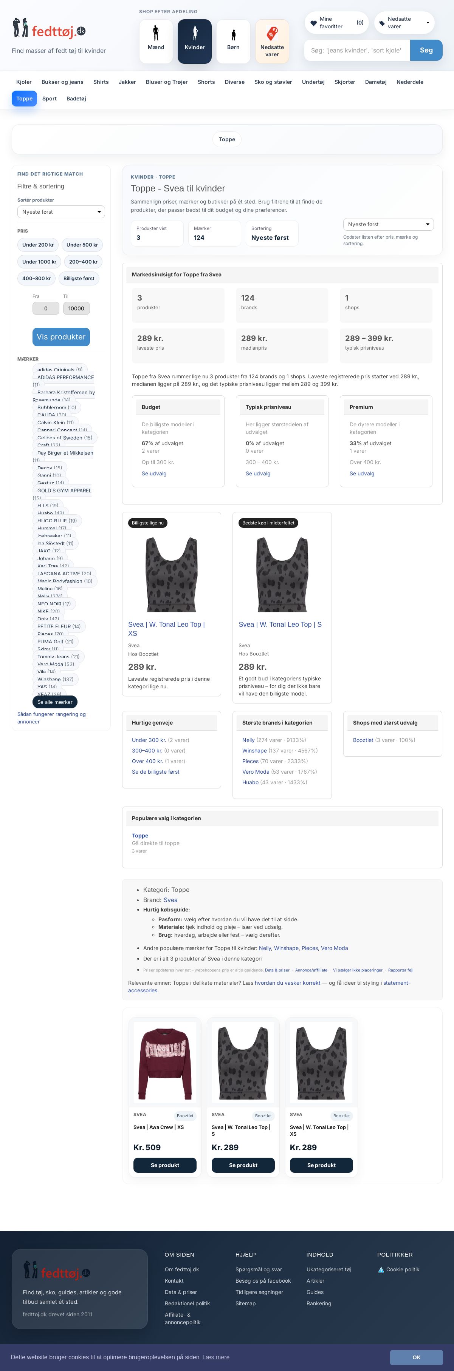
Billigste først (79, 278)
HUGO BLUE (57, 521)
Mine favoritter (337, 22)
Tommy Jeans (58, 657)
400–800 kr (36, 278)
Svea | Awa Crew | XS (158, 1127)
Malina (50, 589)
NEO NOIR (54, 604)
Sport (49, 98)
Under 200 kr (38, 245)
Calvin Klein (55, 422)
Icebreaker (54, 536)
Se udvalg (154, 473)
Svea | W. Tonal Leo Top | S (280, 624)
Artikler (315, 1280)
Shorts (206, 82)
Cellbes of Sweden (65, 438)
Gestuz (50, 483)
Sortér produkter (35, 200)
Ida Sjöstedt (55, 543)
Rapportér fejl (401, 970)
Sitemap (246, 1303)
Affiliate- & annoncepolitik (183, 1318)
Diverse (235, 82)
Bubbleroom (56, 407)
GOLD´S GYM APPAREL (62, 494)
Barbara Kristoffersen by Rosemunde (64, 396)
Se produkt (165, 1165)
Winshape (55, 679)
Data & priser (277, 970)
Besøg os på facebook (263, 1280)
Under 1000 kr (39, 262)
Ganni (49, 475)
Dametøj (376, 82)
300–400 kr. (147, 750)
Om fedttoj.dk (182, 1269)
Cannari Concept (62, 430)
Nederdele (410, 82)
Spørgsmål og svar (259, 1269)
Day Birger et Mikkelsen (63, 456)
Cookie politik (398, 1269)
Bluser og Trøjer (167, 82)
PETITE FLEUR (59, 626)
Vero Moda (55, 664)
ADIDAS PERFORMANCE (63, 381)
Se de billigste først (156, 771)
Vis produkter (61, 336)
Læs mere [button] (215, 1357)
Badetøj (76, 98)
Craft (48, 445)
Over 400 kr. (147, 761)
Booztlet (363, 740)
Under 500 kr (82, 245)
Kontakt (174, 1280)
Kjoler (24, 82)
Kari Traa (53, 566)
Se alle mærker (55, 702)
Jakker (127, 82)
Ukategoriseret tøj (329, 1269)
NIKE (48, 611)
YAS (47, 687)
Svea (171, 900)
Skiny (48, 649)
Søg (426, 50)
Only (48, 619)
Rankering (319, 1303)
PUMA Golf (55, 641)
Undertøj (313, 82)
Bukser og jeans (63, 82)
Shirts (101, 82)
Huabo (50, 513)
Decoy (49, 468)
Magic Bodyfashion (65, 581)
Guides (315, 1292)
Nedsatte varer (404, 22)
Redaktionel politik (187, 1303)
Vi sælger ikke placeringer (358, 970)
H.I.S (48, 506)
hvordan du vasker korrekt (288, 982)
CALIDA (52, 415)
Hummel (52, 528)
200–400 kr (83, 262)
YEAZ (49, 694)
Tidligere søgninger (259, 1292)
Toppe (24, 98)
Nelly (50, 596)
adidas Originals (60, 370)
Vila (46, 672)
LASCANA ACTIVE (64, 574)
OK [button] (416, 1357)
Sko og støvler (273, 82)
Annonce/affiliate (311, 970)
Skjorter (345, 82)
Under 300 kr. (149, 740)
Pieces (50, 634)
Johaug (50, 558)
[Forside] (49, 28)
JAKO (49, 551)
